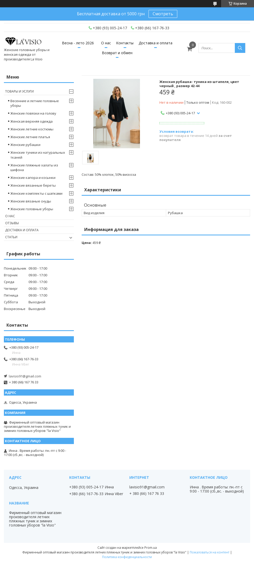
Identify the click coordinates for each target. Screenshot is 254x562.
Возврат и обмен (117, 52)
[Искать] (240, 48)
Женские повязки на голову (33, 113)
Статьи (11, 237)
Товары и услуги (19, 91)
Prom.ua (150, 547)
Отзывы (12, 223)
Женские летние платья (30, 137)
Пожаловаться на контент (209, 552)
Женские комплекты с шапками (36, 193)
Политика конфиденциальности (127, 557)
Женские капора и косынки (32, 177)
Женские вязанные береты (33, 185)
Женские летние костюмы (31, 129)
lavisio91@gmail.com (25, 376)
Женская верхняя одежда (31, 121)
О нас (106, 42)
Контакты (124, 42)
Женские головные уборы (31, 209)
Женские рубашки (25, 144)
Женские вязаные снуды (30, 201)
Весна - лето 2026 (78, 42)
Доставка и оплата (155, 42)
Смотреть (163, 14)
